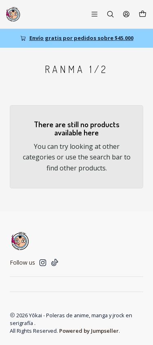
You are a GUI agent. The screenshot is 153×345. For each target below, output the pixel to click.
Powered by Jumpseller (89, 330)
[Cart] (142, 14)
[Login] (126, 14)
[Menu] (94, 14)
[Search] (110, 14)
